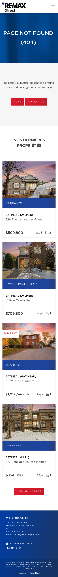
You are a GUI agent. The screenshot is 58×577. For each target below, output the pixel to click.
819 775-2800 (18, 532)
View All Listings (29, 492)
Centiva (35, 573)
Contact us (36, 102)
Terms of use (37, 566)
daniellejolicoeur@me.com (26, 535)
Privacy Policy (22, 566)
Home (17, 102)
